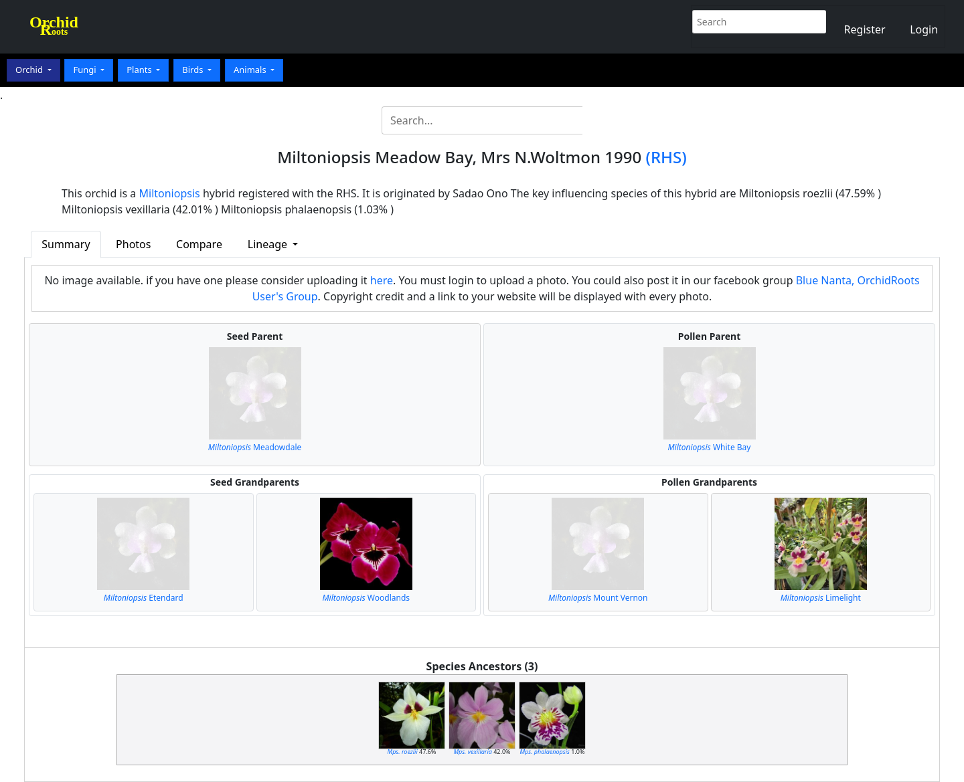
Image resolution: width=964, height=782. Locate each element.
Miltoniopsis (169, 193)
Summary (66, 244)
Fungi (85, 70)
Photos (133, 244)
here (381, 280)
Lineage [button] (269, 244)
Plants (140, 70)
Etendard (143, 597)
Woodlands (366, 597)
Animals (251, 70)
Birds (194, 70)
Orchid (30, 70)
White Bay (709, 447)
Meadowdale (255, 447)
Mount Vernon (598, 597)
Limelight (821, 597)
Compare (199, 244)
